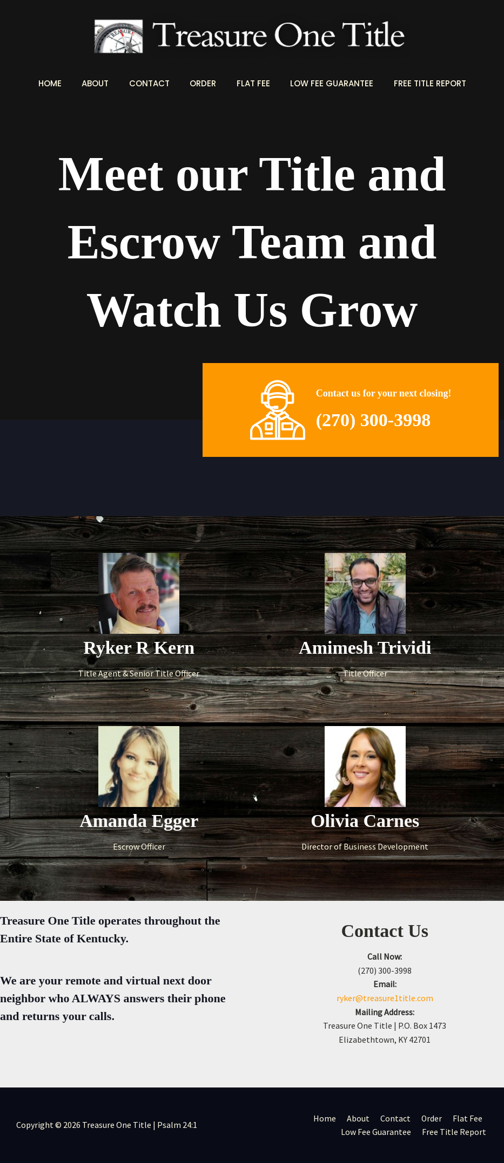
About (103, 83)
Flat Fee (249, 83)
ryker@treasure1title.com (385, 998)
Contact (153, 83)
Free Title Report (417, 83)
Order (203, 83)
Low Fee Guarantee (323, 83)
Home (61, 83)
